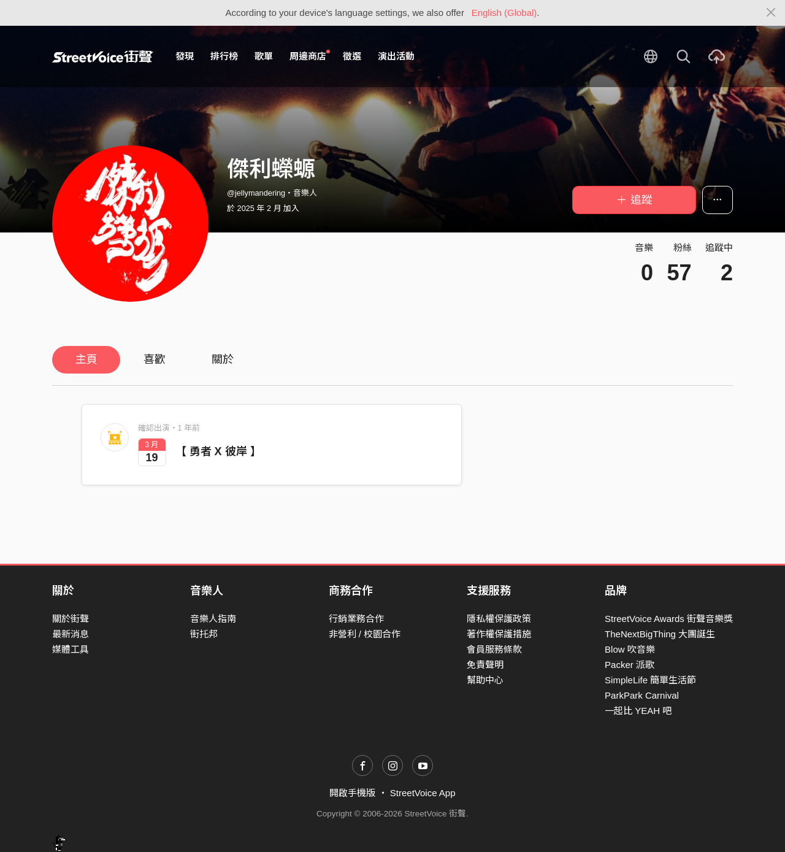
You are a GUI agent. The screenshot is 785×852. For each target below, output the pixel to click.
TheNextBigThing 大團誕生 (660, 634)
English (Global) (504, 12)
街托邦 (204, 634)
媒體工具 (70, 649)
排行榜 (224, 56)
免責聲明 (485, 664)
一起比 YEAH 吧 (638, 710)
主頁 (86, 359)
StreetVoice (102, 56)
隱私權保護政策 (499, 618)
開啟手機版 (352, 793)
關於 (223, 359)
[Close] (771, 13)
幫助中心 (485, 680)
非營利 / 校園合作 (365, 634)
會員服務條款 (494, 649)
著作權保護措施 (499, 634)
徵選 (352, 56)
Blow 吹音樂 (630, 649)
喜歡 (155, 359)
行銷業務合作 (356, 618)
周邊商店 (309, 56)
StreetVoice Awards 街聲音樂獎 (669, 618)
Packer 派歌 (629, 664)
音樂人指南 (213, 618)
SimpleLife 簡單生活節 (650, 680)
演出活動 (396, 56)
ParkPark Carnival (642, 695)
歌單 (264, 56)
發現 (184, 56)
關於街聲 (70, 618)
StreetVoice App (423, 793)
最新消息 (70, 634)
